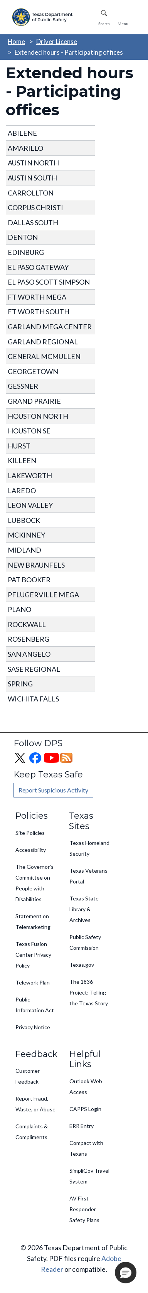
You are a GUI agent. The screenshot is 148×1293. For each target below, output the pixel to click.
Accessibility (30, 849)
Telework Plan (32, 982)
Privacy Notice (32, 1027)
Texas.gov (81, 964)
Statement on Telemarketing (32, 921)
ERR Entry (81, 1126)
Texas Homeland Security (89, 848)
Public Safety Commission (85, 942)
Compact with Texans (86, 1148)
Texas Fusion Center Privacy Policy (33, 955)
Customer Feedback (27, 1076)
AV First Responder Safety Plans (84, 1209)
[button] (125, 1272)
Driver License (56, 41)
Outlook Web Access (85, 1086)
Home (16, 41)
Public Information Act (34, 1004)
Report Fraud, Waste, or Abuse (35, 1104)
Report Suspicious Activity (53, 790)
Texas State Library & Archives (84, 909)
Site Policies (30, 832)
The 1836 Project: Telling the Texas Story (88, 992)
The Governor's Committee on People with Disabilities (34, 882)
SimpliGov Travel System (89, 1176)
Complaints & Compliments (31, 1131)
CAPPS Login (85, 1109)
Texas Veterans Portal (88, 876)
